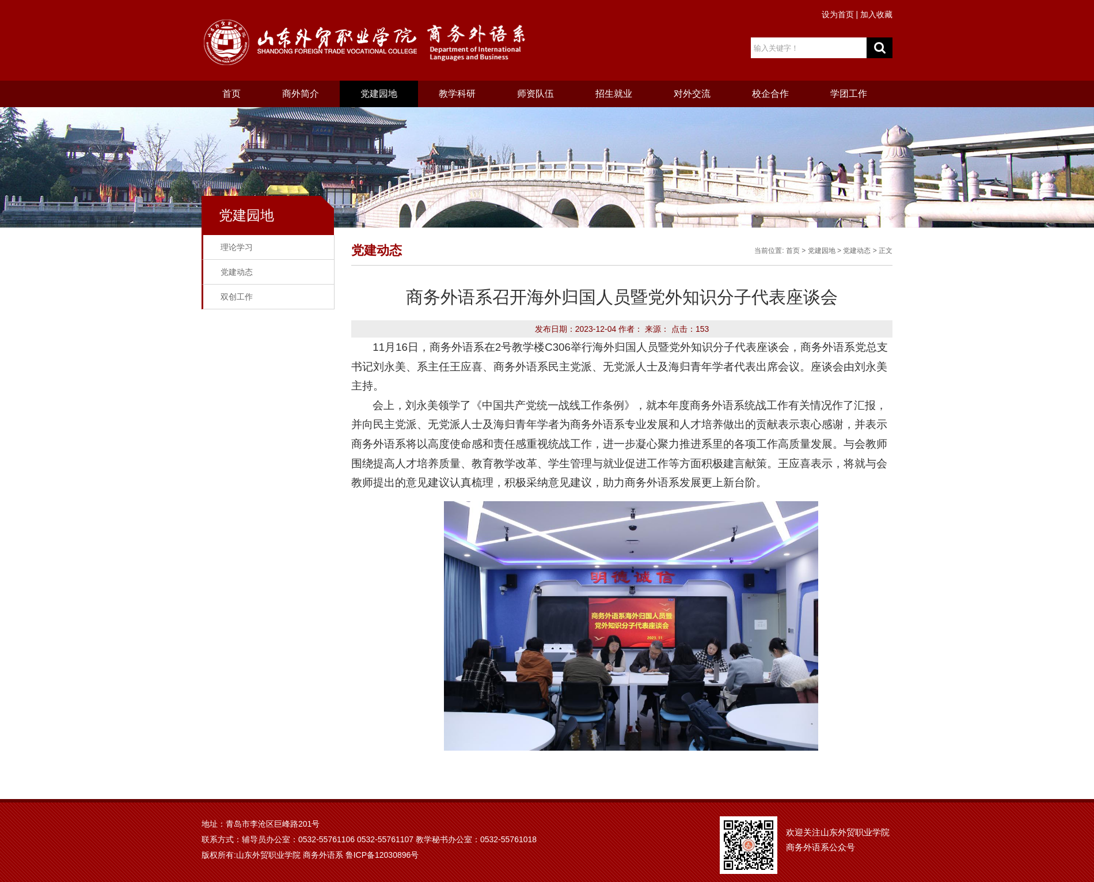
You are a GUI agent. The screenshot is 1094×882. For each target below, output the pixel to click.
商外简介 (300, 94)
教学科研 (457, 94)
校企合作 (770, 94)
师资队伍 (535, 94)
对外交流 (692, 94)
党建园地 (378, 94)
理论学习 (237, 247)
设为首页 (838, 14)
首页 (231, 94)
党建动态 (237, 272)
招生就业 (613, 94)
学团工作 (848, 94)
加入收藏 (876, 14)
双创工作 (237, 296)
